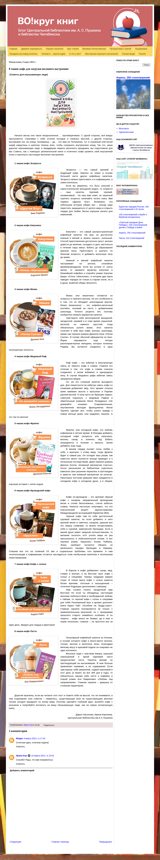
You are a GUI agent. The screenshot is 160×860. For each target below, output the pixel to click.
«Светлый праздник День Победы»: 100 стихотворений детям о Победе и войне (133, 225)
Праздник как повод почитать (23, 54)
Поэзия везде (128, 54)
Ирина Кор (28, 725)
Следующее (15, 842)
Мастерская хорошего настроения (101, 54)
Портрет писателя (54, 49)
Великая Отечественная (94, 49)
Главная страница (60, 842)
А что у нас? (75, 54)
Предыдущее (105, 842)
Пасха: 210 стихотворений (131, 238)
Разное (142, 54)
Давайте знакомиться (31, 49)
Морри (19, 738)
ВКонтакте (124, 128)
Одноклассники (126, 132)
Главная (13, 49)
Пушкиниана (141, 49)
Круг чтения (73, 49)
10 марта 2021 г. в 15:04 (42, 755)
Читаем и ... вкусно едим (53, 54)
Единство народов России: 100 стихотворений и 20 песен (134, 207)
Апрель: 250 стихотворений (133, 77)
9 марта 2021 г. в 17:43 (34, 738)
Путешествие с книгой (120, 49)
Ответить (20, 746)
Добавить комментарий (22, 770)
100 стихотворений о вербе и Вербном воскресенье (133, 215)
